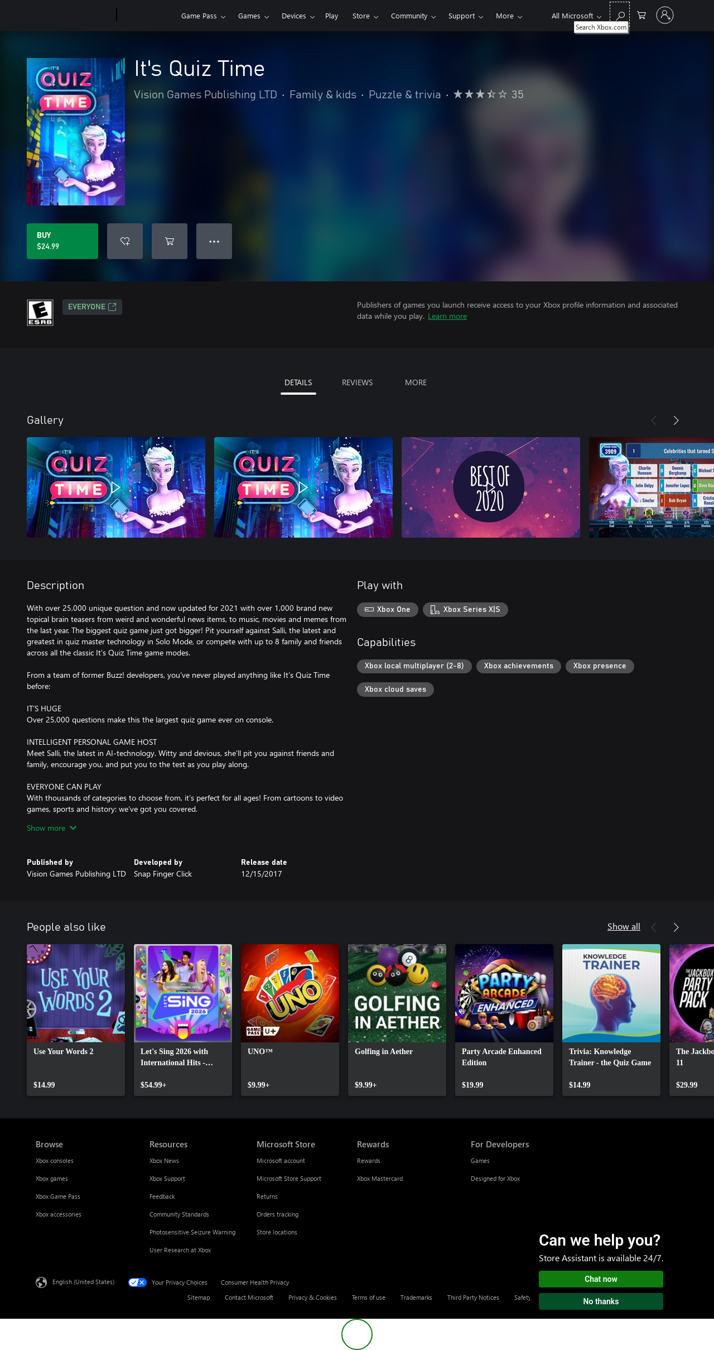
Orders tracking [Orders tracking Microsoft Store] (277, 1214)
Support (461, 15)
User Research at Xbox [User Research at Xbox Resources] (180, 1249)
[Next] (676, 420)
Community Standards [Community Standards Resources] (179, 1214)
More (505, 15)
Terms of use (368, 1297)
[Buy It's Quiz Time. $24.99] (62, 241)
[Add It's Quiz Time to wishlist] (125, 241)
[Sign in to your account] (665, 15)
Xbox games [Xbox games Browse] (52, 1178)
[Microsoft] (74, 16)
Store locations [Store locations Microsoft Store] (277, 1232)
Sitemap (198, 1297)
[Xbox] (147, 16)
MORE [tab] (416, 382)
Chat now (601, 1279)
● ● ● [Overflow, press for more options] (214, 241)
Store (361, 15)
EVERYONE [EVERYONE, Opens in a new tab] (92, 307)
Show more (51, 827)
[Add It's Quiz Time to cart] (169, 241)
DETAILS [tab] (298, 382)
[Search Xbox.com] (620, 14)
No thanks (601, 1301)
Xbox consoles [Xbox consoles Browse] (55, 1160)
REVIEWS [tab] (357, 382)
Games (249, 15)
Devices (294, 15)
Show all (623, 926)
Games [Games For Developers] (480, 1160)
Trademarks (416, 1297)
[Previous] (654, 420)
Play (331, 15)
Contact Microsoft (249, 1297)
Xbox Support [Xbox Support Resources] (167, 1178)
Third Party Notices (473, 1297)
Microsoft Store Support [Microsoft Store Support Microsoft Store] (289, 1178)
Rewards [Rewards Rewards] (368, 1160)
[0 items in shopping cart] (641, 14)
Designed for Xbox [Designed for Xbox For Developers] (495, 1178)
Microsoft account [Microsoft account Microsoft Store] (281, 1160)
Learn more (447, 315)
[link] (76, 1020)
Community (409, 15)
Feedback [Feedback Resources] (162, 1196)
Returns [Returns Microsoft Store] (267, 1196)
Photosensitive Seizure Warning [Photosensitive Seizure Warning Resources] (192, 1232)
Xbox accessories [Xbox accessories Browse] (58, 1214)
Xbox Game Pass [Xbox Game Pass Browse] (58, 1196)
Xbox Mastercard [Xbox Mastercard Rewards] (380, 1178)
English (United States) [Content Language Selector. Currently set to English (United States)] (83, 1281)
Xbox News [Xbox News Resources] (164, 1160)
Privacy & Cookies (312, 1297)
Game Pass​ (199, 15)
